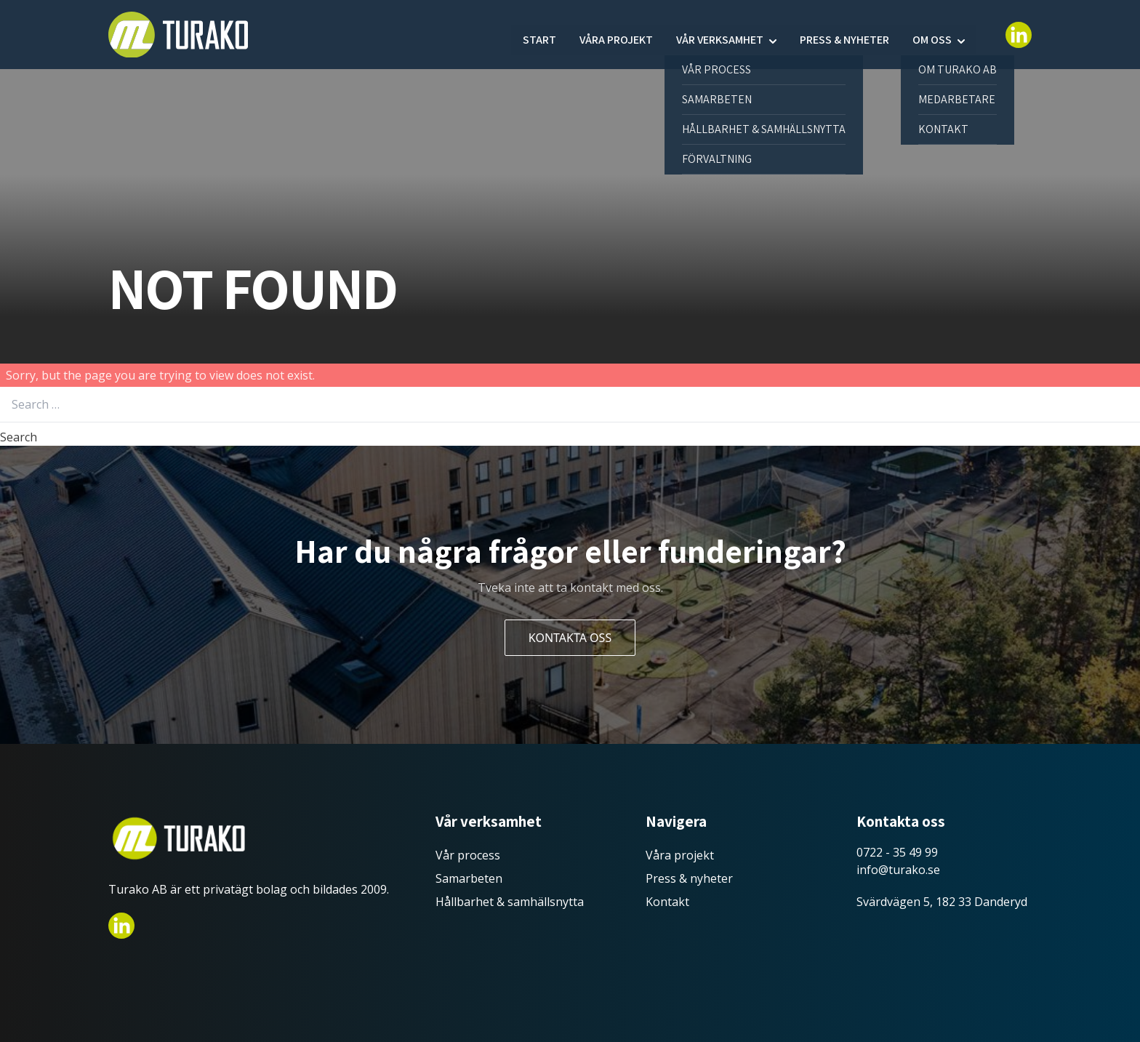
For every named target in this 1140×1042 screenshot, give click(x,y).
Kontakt (667, 902)
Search (18, 437)
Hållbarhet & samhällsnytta (509, 902)
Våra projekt (616, 34)
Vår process (467, 855)
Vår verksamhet (719, 34)
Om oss (932, 34)
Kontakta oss (570, 638)
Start (539, 34)
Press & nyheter (844, 34)
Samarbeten (468, 878)
